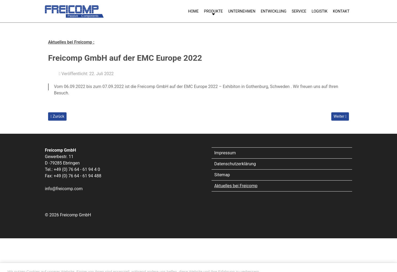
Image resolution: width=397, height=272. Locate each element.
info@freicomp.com (64, 188)
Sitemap (222, 174)
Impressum (225, 152)
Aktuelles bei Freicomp (236, 185)
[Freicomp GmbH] (74, 9)
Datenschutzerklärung (235, 163)
